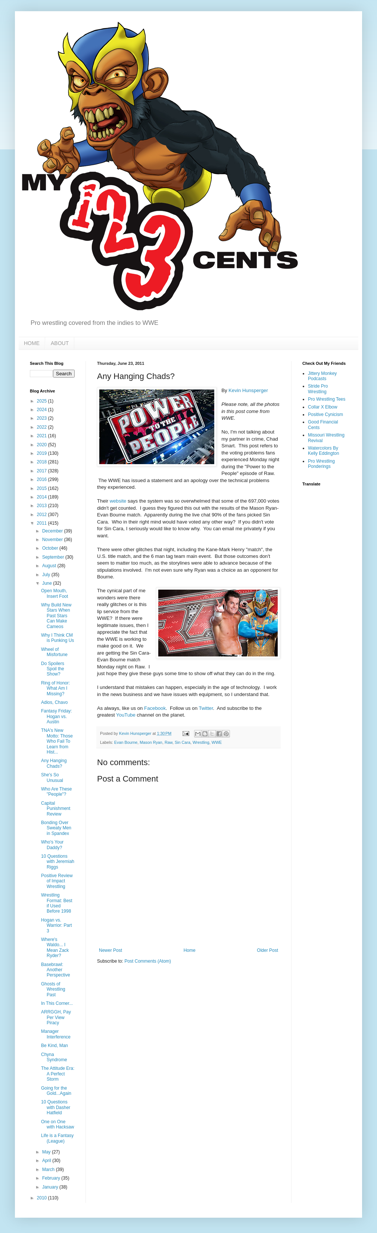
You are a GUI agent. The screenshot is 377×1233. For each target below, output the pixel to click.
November (53, 539)
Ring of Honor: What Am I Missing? (55, 688)
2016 (42, 479)
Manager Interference (56, 1034)
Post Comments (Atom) (147, 961)
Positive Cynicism (325, 414)
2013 (42, 505)
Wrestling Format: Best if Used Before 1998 (56, 903)
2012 (42, 514)
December (53, 531)
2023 (42, 418)
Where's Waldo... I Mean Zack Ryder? (55, 947)
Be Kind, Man (54, 1045)
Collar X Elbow (322, 407)
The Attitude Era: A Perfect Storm (57, 1074)
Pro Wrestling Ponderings (321, 464)
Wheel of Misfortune (54, 652)
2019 (42, 453)
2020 (42, 444)
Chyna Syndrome (54, 1057)
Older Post (267, 950)
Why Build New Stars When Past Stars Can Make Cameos (56, 615)
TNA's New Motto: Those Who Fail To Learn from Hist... (57, 741)
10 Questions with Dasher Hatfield (55, 1107)
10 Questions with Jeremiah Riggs (57, 862)
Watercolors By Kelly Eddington (323, 450)
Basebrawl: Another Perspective (55, 970)
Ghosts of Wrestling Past (53, 989)
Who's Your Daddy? (52, 844)
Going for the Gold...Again (56, 1091)
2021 (42, 435)
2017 (42, 470)
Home (190, 950)
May (47, 1152)
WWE (217, 742)
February (51, 1178)
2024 (42, 409)
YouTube (125, 715)
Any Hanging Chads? (54, 763)
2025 (42, 401)
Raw (168, 742)
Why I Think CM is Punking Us (57, 638)
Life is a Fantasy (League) (57, 1138)
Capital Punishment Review (55, 809)
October (50, 548)
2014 (42, 497)
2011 (42, 523)
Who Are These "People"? (56, 791)
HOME (32, 343)
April (47, 1160)
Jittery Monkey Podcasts (322, 376)
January (50, 1187)
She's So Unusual (52, 777)
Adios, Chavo (54, 702)
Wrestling (201, 742)
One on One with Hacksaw (57, 1124)
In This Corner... (57, 1003)
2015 (42, 488)
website (118, 501)
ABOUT (60, 343)
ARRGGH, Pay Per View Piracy (56, 1017)
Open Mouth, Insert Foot (54, 593)
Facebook (155, 708)
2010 (42, 1198)
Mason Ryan (151, 742)
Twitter (206, 708)
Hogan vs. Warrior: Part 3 (56, 925)
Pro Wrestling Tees (326, 399)
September (53, 557)
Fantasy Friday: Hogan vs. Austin (56, 716)
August (49, 565)
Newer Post (110, 950)
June (47, 583)
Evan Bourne (125, 742)
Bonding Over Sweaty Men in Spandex (56, 828)
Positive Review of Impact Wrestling (57, 881)
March (49, 1169)
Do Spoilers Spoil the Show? (52, 669)
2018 (42, 462)
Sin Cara (182, 742)
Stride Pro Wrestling (318, 388)
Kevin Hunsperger (248, 390)
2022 (42, 427)
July (47, 574)
